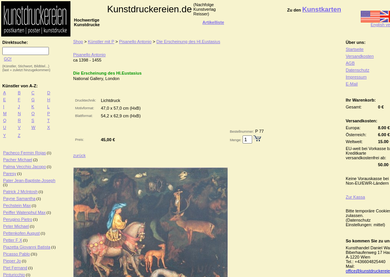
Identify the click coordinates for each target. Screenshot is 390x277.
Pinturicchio (14, 274)
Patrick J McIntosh (20, 191)
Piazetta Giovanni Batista (26, 247)
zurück (79, 155)
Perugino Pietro (17, 219)
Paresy (9, 173)
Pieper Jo (12, 261)
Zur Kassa (355, 197)
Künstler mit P (101, 41)
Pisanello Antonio (135, 41)
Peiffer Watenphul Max (24, 212)
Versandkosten (360, 56)
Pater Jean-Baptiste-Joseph (29, 180)
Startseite (354, 49)
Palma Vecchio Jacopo (24, 166)
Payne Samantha (19, 198)
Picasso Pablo (16, 254)
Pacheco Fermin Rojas (24, 152)
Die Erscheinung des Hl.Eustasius (188, 41)
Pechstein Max (17, 205)
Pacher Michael (17, 159)
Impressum (356, 77)
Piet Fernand (15, 267)
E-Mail (352, 84)
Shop (78, 41)
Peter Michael (16, 226)
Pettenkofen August (21, 233)
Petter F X (12, 240)
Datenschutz (357, 70)
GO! (8, 59)
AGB (350, 63)
